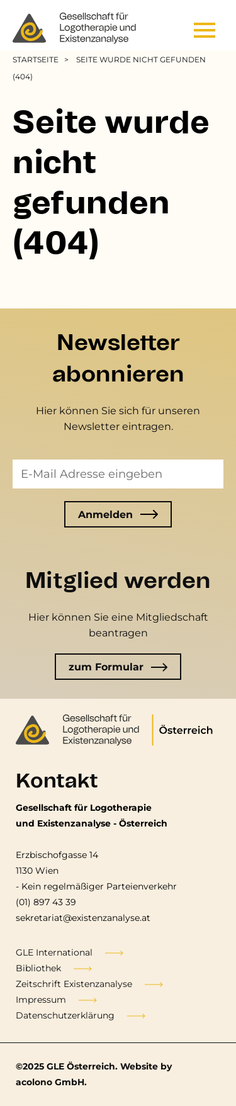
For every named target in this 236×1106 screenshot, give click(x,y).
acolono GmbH (50, 1082)
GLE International (54, 952)
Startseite (36, 59)
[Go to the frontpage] (75, 28)
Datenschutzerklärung (65, 1015)
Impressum (41, 999)
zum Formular (118, 667)
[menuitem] (43, 59)
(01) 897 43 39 (46, 902)
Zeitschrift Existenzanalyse (74, 984)
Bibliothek (38, 968)
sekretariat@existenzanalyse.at (83, 917)
